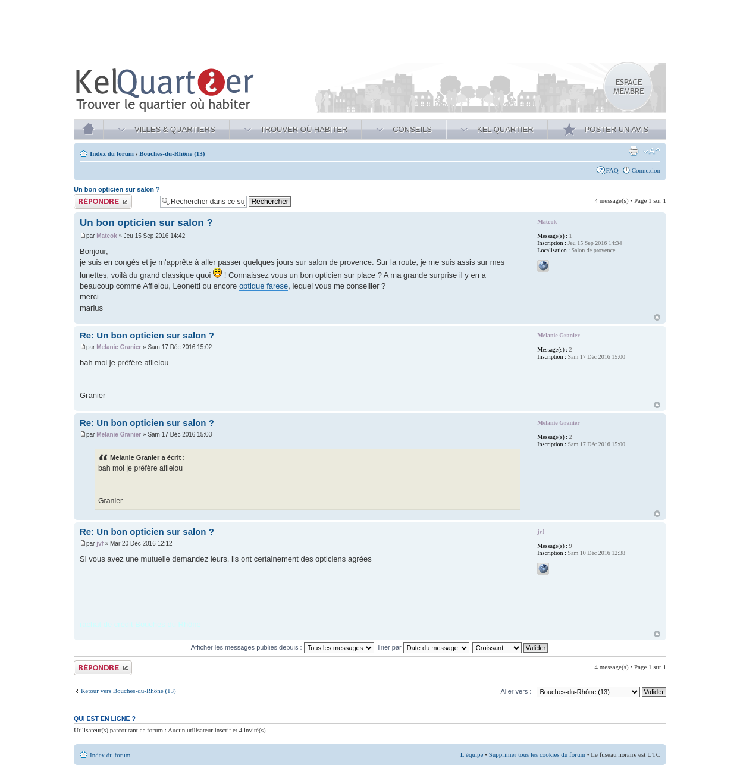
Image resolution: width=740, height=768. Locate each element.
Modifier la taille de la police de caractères (651, 151)
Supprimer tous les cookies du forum (537, 754)
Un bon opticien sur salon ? (117, 189)
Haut (657, 317)
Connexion (646, 170)
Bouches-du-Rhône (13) (172, 153)
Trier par (423, 647)
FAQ (612, 170)
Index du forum (112, 153)
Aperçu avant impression (633, 151)
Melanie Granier (118, 347)
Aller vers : (515, 691)
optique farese (263, 285)
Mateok (106, 236)
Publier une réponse (114, 201)
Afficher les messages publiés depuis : (282, 647)
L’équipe (472, 754)
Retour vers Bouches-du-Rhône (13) (128, 690)
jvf (100, 543)
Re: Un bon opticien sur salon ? (147, 335)
